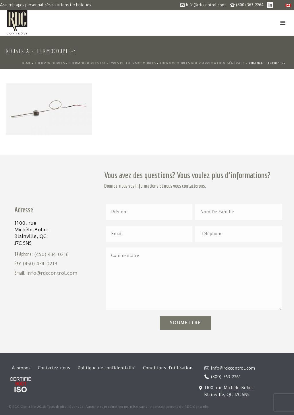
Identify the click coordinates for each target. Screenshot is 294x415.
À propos (21, 367)
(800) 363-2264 (250, 5)
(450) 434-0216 (51, 254)
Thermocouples (49, 63)
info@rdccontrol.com (206, 5)
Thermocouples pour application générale (202, 63)
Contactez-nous (54, 367)
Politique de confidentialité (107, 367)
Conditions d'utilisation (168, 367)
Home (25, 63)
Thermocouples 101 (87, 63)
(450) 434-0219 (40, 263)
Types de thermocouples (132, 63)
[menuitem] (288, 5)
